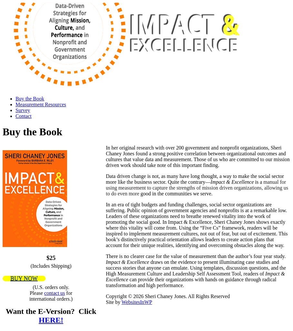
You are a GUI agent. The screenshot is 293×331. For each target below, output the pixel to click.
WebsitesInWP (137, 302)
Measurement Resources (40, 104)
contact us (54, 293)
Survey (22, 110)
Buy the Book (29, 98)
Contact (23, 116)
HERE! (51, 320)
